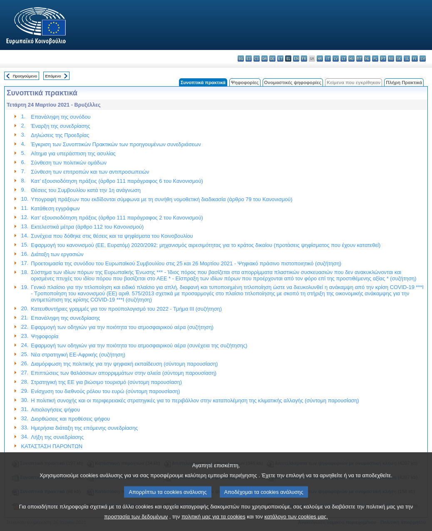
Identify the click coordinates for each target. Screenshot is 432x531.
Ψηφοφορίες (245, 82)
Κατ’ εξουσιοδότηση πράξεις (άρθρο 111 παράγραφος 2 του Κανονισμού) (117, 217)
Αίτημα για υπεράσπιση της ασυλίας (73, 153)
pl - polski (375, 58)
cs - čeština (256, 58)
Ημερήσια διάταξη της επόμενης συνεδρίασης (84, 428)
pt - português (383, 58)
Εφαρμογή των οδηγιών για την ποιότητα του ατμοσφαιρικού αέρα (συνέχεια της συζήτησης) (139, 345)
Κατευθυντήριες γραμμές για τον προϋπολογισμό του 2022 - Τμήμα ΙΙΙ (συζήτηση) (126, 309)
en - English (296, 58)
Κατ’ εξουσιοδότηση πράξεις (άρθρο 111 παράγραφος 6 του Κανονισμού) (117, 181)
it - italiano (328, 58)
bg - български (241, 58)
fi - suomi (415, 58)
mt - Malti (359, 58)
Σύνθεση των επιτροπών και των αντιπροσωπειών (90, 172)
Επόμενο (53, 76)
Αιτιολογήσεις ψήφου (55, 409)
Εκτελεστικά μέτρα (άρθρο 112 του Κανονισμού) (87, 227)
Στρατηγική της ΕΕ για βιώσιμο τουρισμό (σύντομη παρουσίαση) (106, 382)
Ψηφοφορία (44, 336)
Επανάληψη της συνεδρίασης (65, 318)
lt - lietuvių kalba (343, 58)
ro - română (391, 58)
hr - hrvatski (320, 58)
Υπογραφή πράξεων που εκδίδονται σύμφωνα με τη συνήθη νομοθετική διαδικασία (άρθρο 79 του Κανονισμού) (161, 199)
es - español (249, 58)
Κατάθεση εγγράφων (55, 208)
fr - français (304, 58)
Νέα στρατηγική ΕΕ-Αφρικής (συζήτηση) (78, 355)
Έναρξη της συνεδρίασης (60, 126)
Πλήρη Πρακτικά (404, 82)
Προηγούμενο (25, 76)
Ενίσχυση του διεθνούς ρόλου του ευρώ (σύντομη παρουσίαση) (105, 391)
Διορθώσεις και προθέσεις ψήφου (70, 419)
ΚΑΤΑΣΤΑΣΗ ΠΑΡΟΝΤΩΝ (51, 446)
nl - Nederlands (367, 58)
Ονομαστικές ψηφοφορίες (293, 82)
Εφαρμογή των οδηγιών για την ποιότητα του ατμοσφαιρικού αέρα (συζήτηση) (122, 327)
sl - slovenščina (407, 58)
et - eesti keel (280, 58)
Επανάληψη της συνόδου (60, 117)
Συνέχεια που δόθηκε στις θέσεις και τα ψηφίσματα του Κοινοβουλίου (112, 236)
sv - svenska (423, 58)
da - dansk (264, 58)
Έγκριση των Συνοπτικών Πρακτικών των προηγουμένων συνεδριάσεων (116, 144)
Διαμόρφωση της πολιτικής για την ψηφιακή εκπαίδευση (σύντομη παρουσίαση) (124, 364)
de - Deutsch (272, 58)
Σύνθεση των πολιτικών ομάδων (69, 163)
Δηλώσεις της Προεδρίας (60, 135)
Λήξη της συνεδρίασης (57, 437)
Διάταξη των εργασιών (57, 254)
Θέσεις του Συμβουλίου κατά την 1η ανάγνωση (85, 190)
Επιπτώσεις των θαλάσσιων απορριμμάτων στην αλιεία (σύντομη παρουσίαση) (123, 373)
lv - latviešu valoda (336, 58)
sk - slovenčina (399, 58)
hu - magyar (351, 58)
